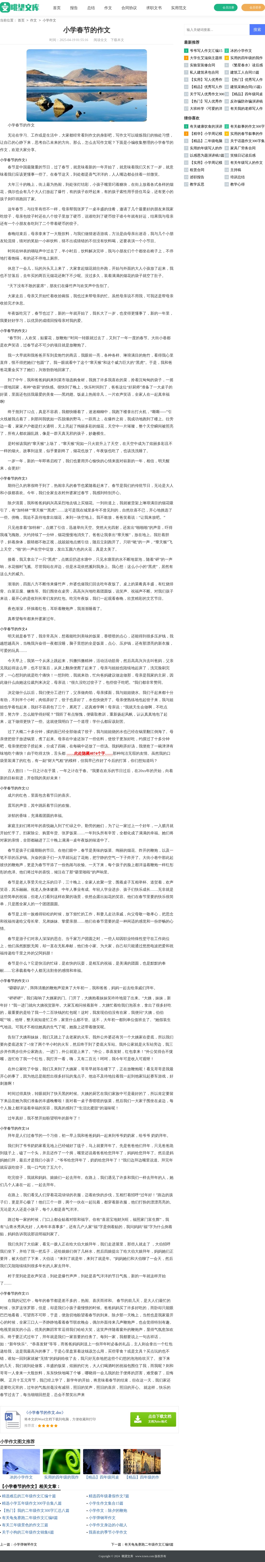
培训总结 (237, 177)
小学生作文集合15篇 (106, 1503)
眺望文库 (127, 1556)
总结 (91, 8)
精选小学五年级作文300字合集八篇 (32, 1503)
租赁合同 (197, 170)
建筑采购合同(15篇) (246, 87)
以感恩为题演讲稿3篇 (207, 155)
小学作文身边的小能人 (108, 1525)
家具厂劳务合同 (243, 148)
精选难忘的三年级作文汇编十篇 (29, 1496)
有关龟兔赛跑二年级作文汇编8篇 (30, 1518)
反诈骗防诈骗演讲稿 (246, 101)
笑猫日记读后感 (243, 155)
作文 (108, 8)
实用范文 (178, 8)
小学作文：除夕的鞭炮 (108, 1510)
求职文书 (154, 8)
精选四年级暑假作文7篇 (109, 1496)
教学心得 (237, 184)
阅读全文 (100, 40)
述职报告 (197, 177)
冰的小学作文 (241, 51)
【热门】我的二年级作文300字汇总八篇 (35, 1510)
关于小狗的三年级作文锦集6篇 (28, 1532)
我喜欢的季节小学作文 (108, 1532)
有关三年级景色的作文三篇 (25, 1525)
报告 (74, 8)
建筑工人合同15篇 (244, 72)
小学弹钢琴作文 (102, 1518)
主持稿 (235, 170)
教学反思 (197, 184)
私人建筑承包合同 (204, 72)
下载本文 (117, 40)
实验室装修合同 (202, 65)
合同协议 (129, 8)
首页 (57, 8)
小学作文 (49, 20)
